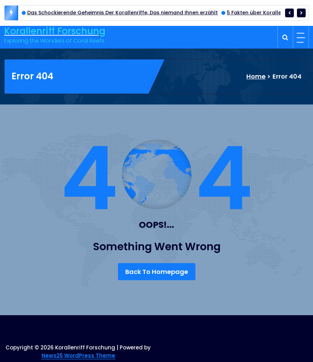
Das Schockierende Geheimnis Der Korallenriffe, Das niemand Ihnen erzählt (122, 12)
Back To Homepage (156, 271)
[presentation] (289, 12)
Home (256, 76)
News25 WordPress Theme (78, 355)
